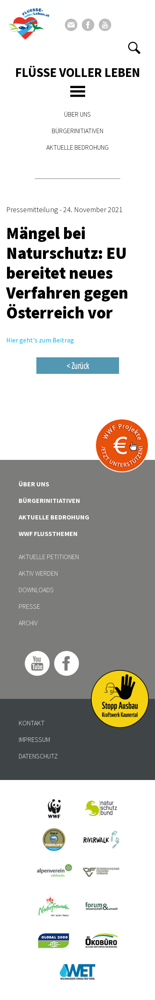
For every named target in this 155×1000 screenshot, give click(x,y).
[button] (134, 48)
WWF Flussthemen (48, 533)
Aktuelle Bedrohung (77, 147)
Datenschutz (38, 756)
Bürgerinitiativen (77, 131)
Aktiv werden (38, 573)
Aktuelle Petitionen (49, 557)
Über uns (77, 114)
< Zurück (78, 365)
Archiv (28, 623)
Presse (29, 606)
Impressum (34, 739)
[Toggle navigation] (77, 91)
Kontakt (32, 723)
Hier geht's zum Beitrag (40, 340)
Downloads (36, 590)
